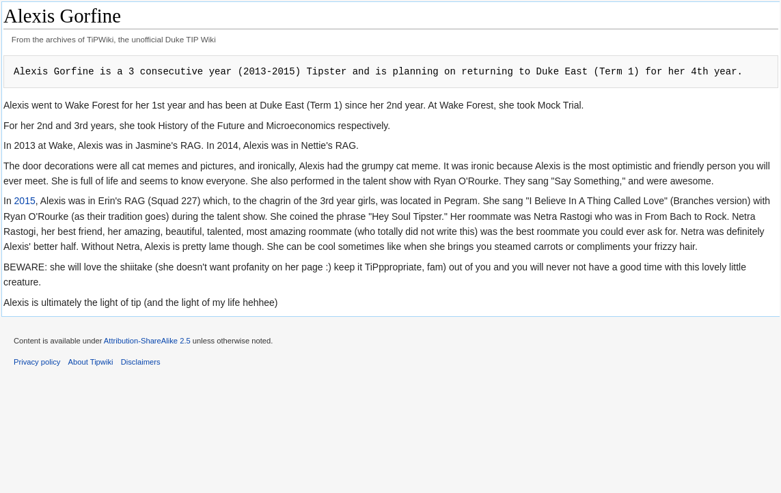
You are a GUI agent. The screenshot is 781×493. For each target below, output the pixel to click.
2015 (25, 200)
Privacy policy (37, 362)
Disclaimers (141, 362)
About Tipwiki (90, 362)
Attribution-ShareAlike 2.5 (147, 341)
